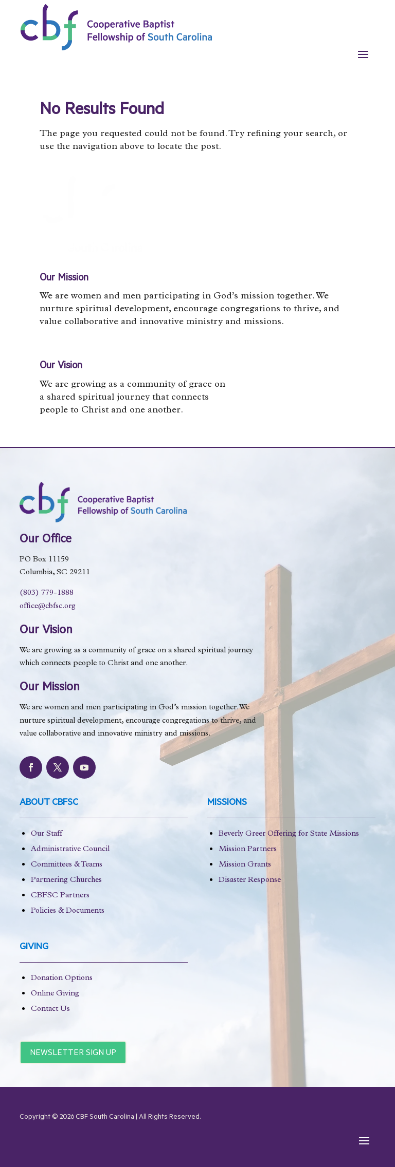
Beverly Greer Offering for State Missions (289, 834)
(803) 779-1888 (47, 593)
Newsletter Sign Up (73, 1053)
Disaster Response (250, 880)
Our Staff (46, 834)
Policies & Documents (67, 911)
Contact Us (50, 1009)
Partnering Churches (66, 880)
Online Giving (55, 994)
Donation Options (62, 979)
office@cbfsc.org (48, 607)
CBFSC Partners (60, 896)
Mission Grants (245, 865)
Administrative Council (70, 850)
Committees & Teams (66, 865)
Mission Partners (248, 850)
